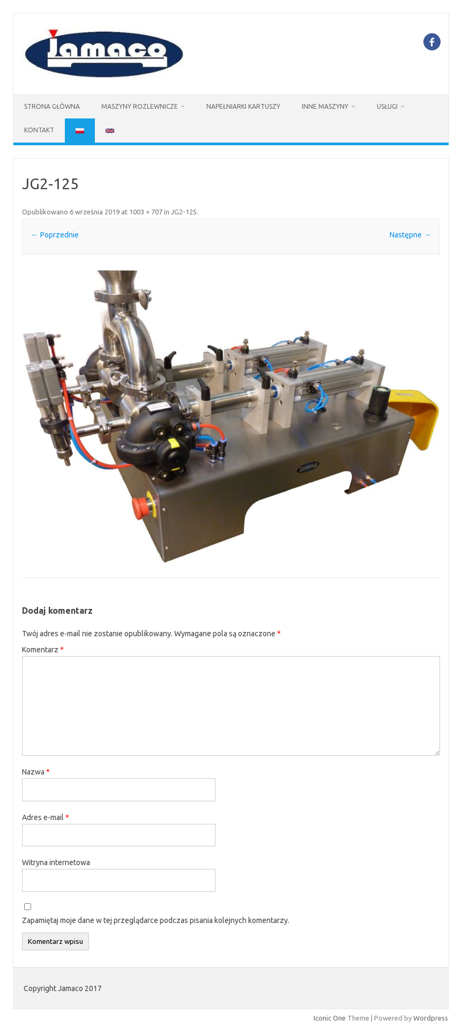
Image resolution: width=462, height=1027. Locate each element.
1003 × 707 (145, 211)
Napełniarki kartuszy (243, 106)
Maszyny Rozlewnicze (139, 106)
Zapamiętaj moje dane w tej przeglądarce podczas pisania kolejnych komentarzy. (155, 920)
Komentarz (43, 649)
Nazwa (36, 772)
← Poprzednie (55, 234)
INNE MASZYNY (325, 106)
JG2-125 (184, 211)
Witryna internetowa (56, 862)
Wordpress (430, 1018)
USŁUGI (387, 106)
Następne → (410, 234)
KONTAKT (39, 129)
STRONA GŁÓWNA (52, 106)
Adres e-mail (45, 817)
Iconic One (330, 1018)
